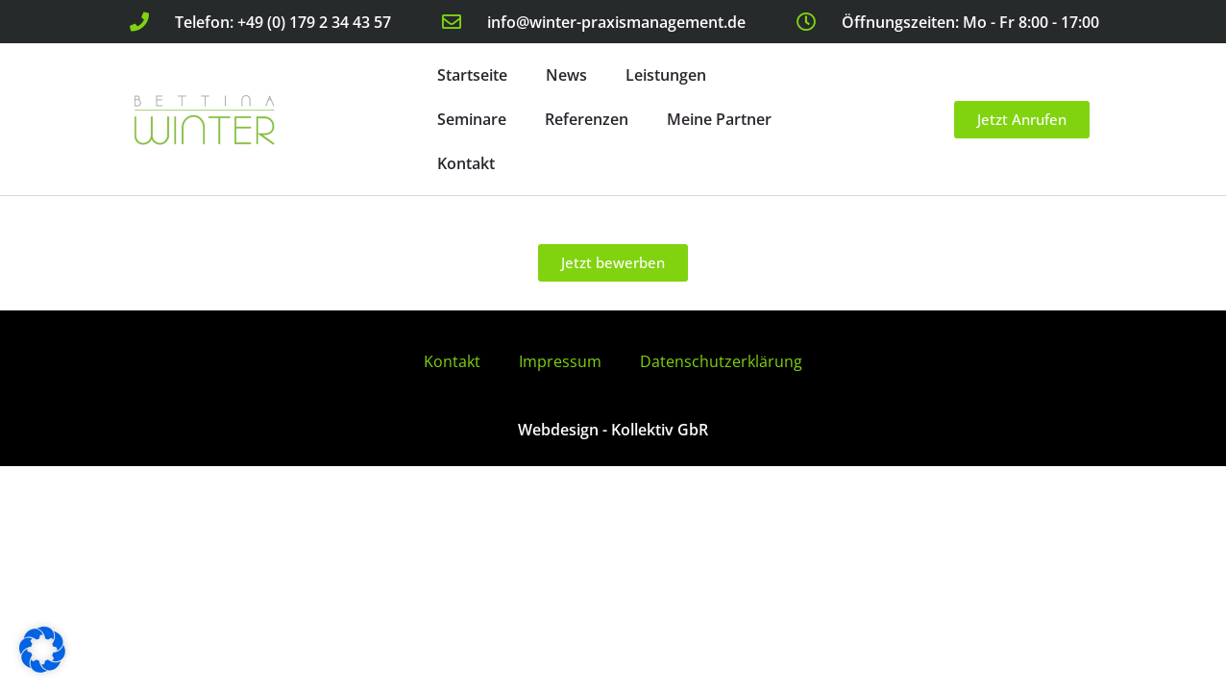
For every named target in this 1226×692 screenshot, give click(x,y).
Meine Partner (719, 119)
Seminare (471, 119)
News (566, 75)
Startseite (472, 75)
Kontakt (466, 163)
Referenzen (586, 119)
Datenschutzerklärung (721, 361)
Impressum (560, 361)
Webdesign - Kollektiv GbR (613, 429)
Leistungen (665, 75)
